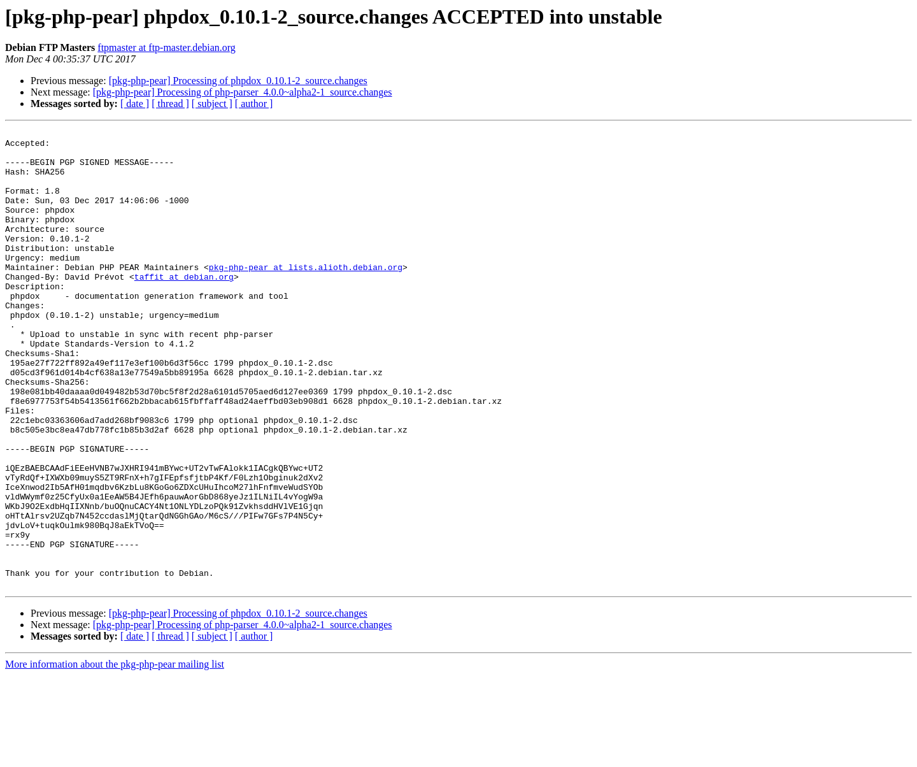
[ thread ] (170, 103)
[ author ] (254, 103)
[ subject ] (212, 103)
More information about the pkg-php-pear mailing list (114, 755)
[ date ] (134, 103)
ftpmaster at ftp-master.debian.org (166, 47)
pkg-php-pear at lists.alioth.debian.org (305, 295)
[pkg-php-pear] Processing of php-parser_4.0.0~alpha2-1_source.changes (242, 92)
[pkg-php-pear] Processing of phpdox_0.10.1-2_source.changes (238, 80)
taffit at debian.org (184, 307)
